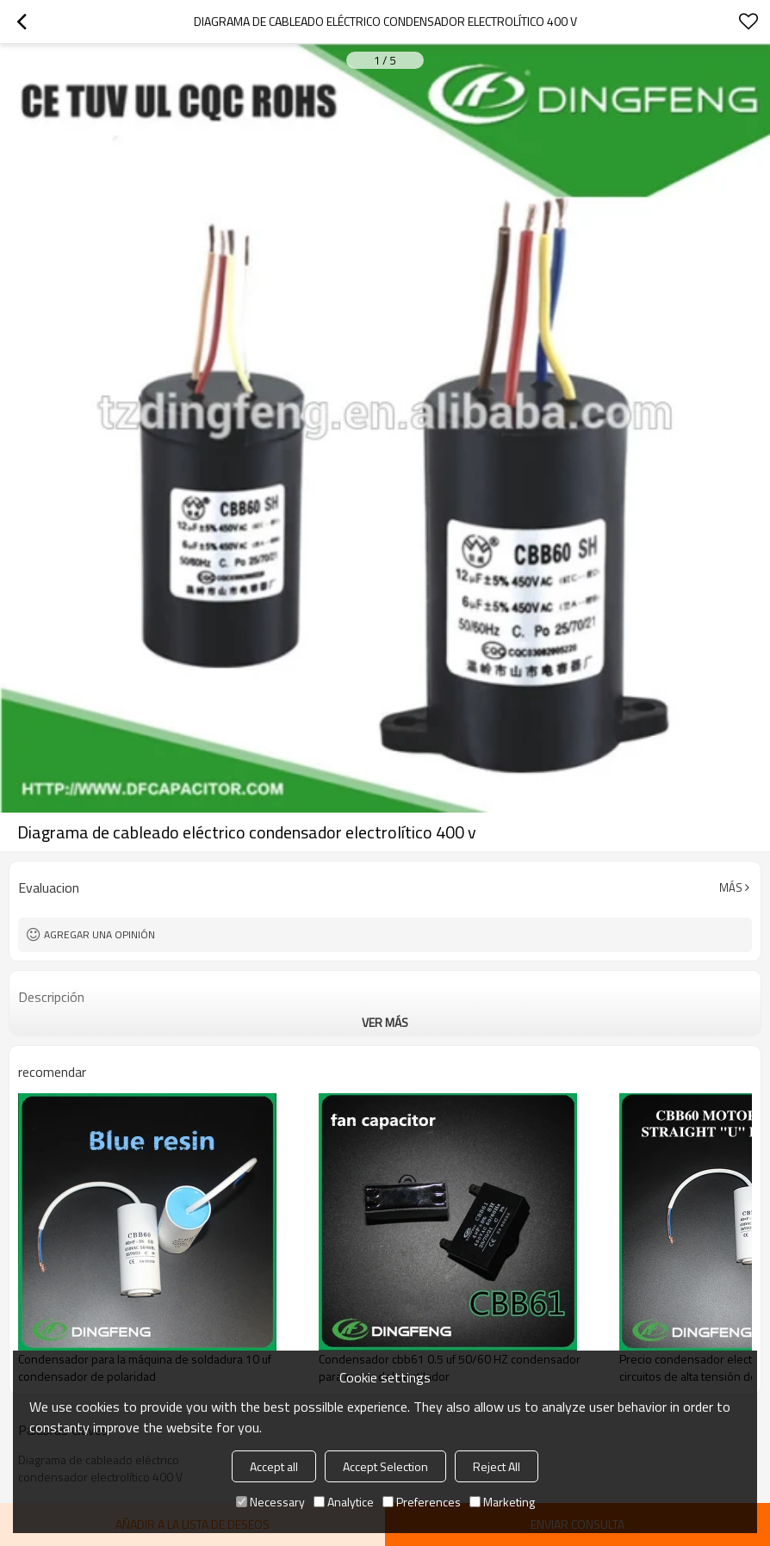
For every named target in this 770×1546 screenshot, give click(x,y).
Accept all (274, 1466)
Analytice (344, 1502)
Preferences (421, 1502)
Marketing (502, 1502)
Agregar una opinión (99, 934)
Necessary (270, 1502)
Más (730, 887)
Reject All (496, 1466)
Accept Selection (385, 1466)
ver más (385, 1022)
